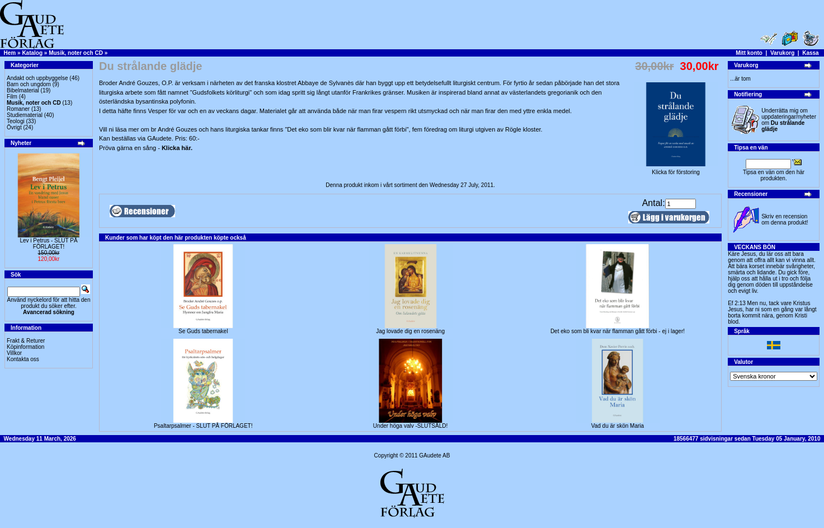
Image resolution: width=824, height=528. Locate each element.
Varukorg (782, 53)
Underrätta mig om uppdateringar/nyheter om (788, 120)
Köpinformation (25, 347)
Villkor (14, 353)
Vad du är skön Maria (617, 426)
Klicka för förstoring (676, 169)
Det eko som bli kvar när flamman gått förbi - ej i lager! (617, 331)
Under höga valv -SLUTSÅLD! (410, 426)
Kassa (810, 53)
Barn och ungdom (29, 84)
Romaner (18, 109)
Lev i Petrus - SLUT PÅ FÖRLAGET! (48, 243)
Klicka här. (177, 147)
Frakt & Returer (26, 341)
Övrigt (14, 127)
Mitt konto (749, 53)
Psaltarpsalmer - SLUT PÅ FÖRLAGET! (203, 426)
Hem (10, 53)
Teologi (16, 121)
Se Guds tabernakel (203, 331)
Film (12, 97)
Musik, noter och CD (76, 53)
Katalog (32, 53)
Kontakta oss (23, 359)
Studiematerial (25, 115)
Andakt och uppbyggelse (37, 78)
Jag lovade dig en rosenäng (410, 331)
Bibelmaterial (23, 90)
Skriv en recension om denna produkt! (784, 219)
